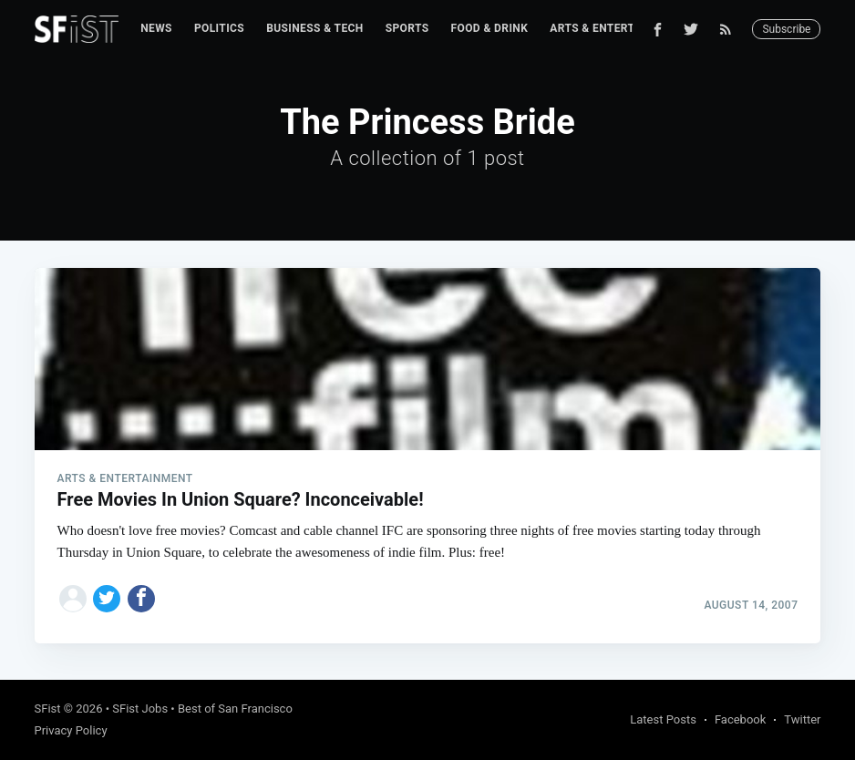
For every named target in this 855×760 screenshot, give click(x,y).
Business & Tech (315, 28)
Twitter (802, 719)
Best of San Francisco (235, 708)
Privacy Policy (71, 730)
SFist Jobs (140, 708)
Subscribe (786, 29)
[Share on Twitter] (106, 598)
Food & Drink (490, 28)
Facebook (740, 719)
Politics (219, 28)
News (156, 28)
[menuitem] (156, 28)
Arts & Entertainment (617, 28)
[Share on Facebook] (141, 598)
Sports (407, 28)
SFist (48, 708)
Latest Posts (663, 719)
